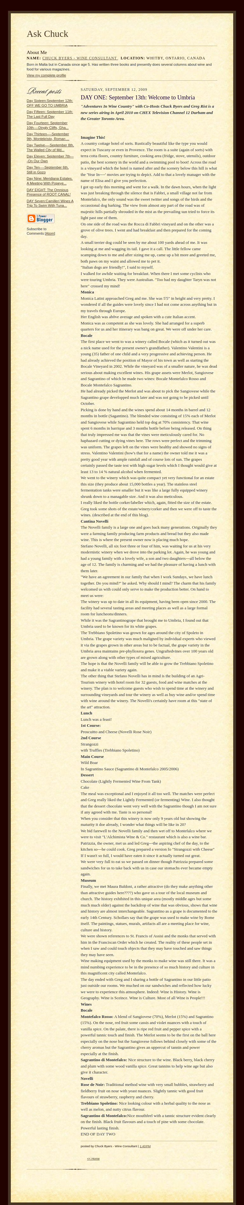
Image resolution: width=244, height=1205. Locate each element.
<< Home (93, 1158)
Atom (50, 233)
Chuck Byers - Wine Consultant (80, 58)
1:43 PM (145, 1146)
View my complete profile (46, 75)
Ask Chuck (47, 34)
